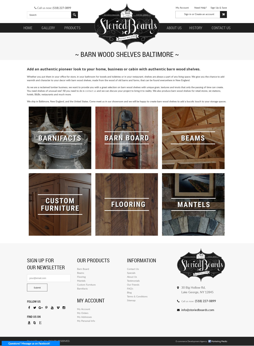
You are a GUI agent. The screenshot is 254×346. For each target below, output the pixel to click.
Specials (131, 272)
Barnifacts (82, 288)
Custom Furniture (86, 284)
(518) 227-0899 (62, 8)
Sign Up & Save (219, 7)
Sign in (187, 14)
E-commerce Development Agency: (191, 341)
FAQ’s (130, 288)
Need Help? (200, 7)
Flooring (81, 276)
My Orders (82, 313)
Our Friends (133, 284)
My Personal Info (86, 320)
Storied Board (127, 26)
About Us (132, 276)
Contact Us (133, 269)
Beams (80, 272)
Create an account (204, 14)
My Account (182, 7)
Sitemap (131, 300)
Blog (129, 292)
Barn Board (83, 269)
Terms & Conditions (137, 296)
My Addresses (84, 317)
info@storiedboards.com (197, 310)
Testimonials (133, 280)
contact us (90, 90)
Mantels (81, 280)
